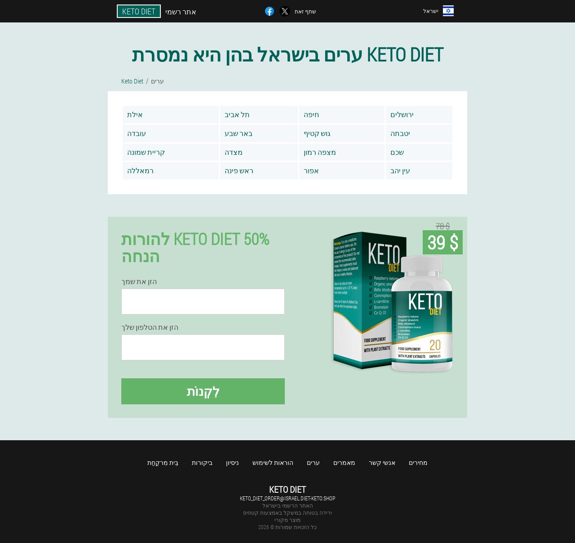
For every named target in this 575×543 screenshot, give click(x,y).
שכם (397, 152)
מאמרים (344, 462)
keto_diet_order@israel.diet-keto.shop (287, 498)
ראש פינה (239, 170)
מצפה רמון (320, 152)
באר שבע (238, 133)
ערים (313, 462)
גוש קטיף (317, 133)
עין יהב (400, 170)
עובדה (136, 133)
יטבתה (400, 133)
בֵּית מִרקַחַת (162, 462)
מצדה (234, 152)
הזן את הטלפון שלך (149, 327)
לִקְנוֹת (203, 391)
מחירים (418, 462)
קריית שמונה (146, 152)
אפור (311, 170)
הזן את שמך (139, 281)
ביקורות (202, 462)
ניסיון (232, 462)
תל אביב (237, 114)
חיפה (311, 114)
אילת (135, 114)
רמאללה (140, 170)
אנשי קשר (382, 462)
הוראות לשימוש (272, 462)
